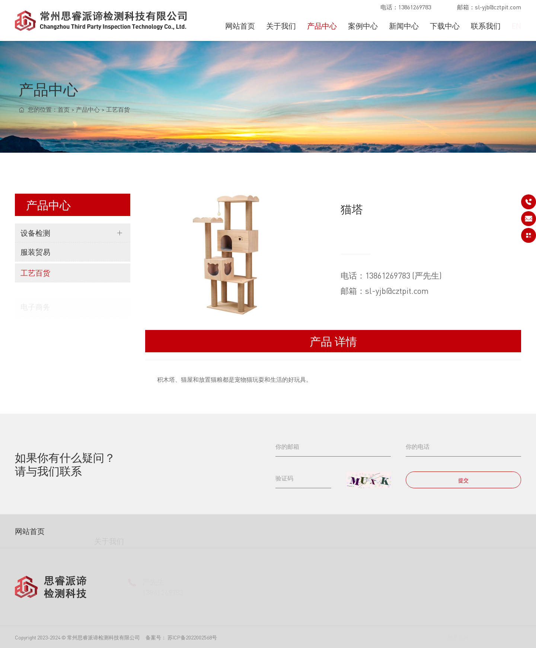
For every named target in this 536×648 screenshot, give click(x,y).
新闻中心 (404, 26)
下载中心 (445, 26)
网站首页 (240, 26)
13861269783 (414, 7)
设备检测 (35, 233)
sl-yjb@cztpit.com (498, 7)
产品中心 (322, 26)
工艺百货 (118, 111)
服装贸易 (35, 255)
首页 (64, 111)
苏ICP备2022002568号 (192, 637)
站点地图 (510, 637)
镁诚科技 (484, 637)
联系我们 (486, 26)
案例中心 (363, 26)
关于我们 (281, 26)
